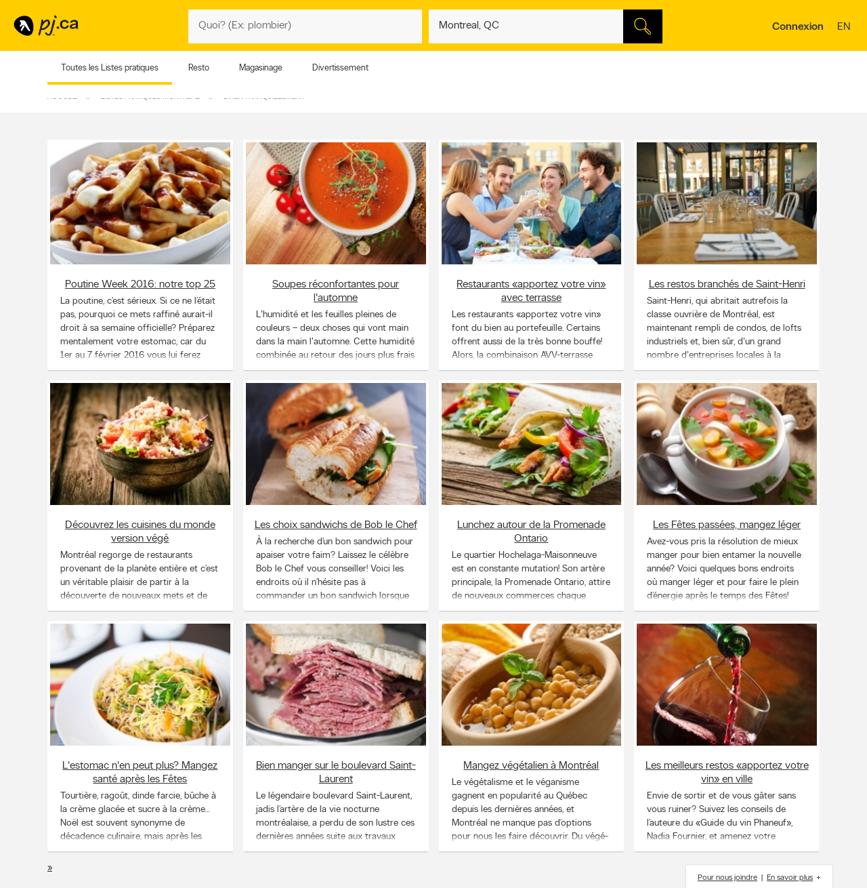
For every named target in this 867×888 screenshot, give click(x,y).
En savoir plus (790, 878)
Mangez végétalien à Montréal (531, 765)
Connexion (798, 27)
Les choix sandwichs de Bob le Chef (336, 524)
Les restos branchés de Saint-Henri (727, 284)
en (845, 28)
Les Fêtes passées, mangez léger (727, 524)
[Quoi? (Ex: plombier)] (305, 26)
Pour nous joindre (727, 878)
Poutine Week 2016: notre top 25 (140, 284)
